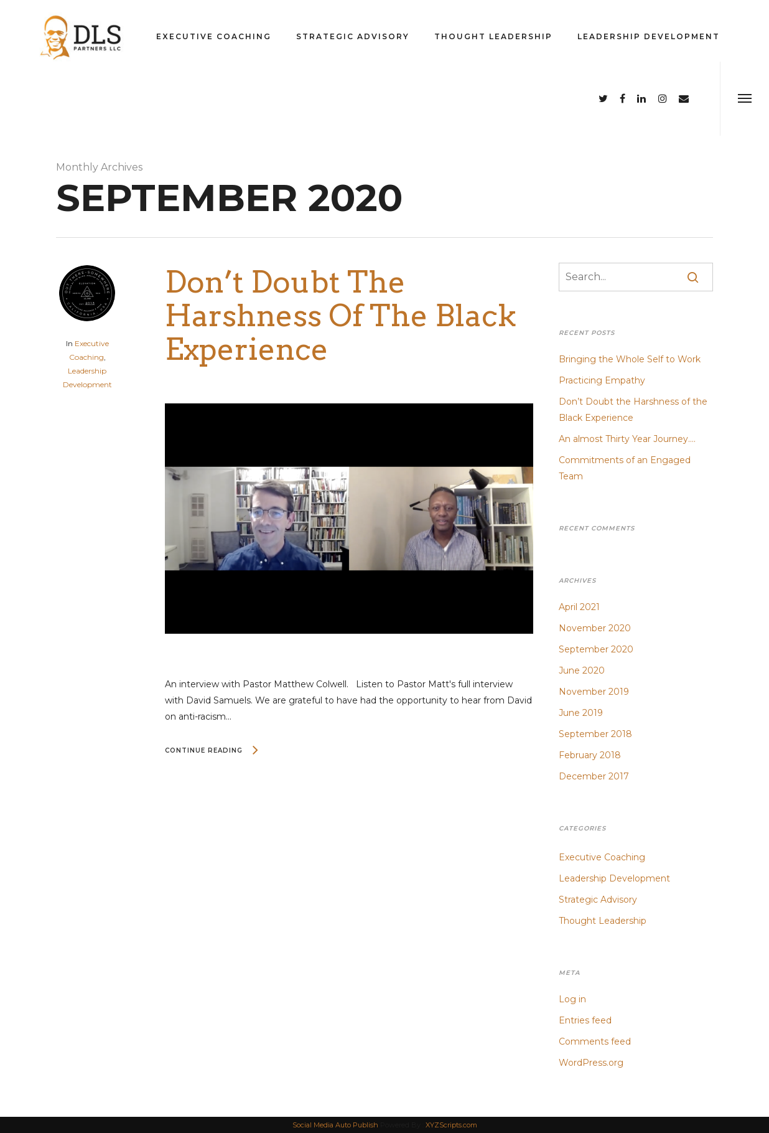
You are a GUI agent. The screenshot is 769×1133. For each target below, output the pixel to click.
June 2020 (582, 670)
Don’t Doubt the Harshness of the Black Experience (340, 315)
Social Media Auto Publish (335, 1125)
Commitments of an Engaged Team (625, 468)
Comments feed (595, 1041)
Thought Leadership (493, 36)
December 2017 (594, 776)
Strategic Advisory (352, 36)
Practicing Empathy (602, 380)
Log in (572, 999)
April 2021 (579, 607)
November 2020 (595, 628)
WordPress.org (591, 1062)
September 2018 (595, 734)
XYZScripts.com (451, 1125)
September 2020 (596, 649)
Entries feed (585, 1020)
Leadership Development (648, 36)
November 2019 (594, 691)
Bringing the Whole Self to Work (630, 359)
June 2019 (581, 712)
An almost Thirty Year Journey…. (627, 438)
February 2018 (590, 755)
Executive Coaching (213, 36)
